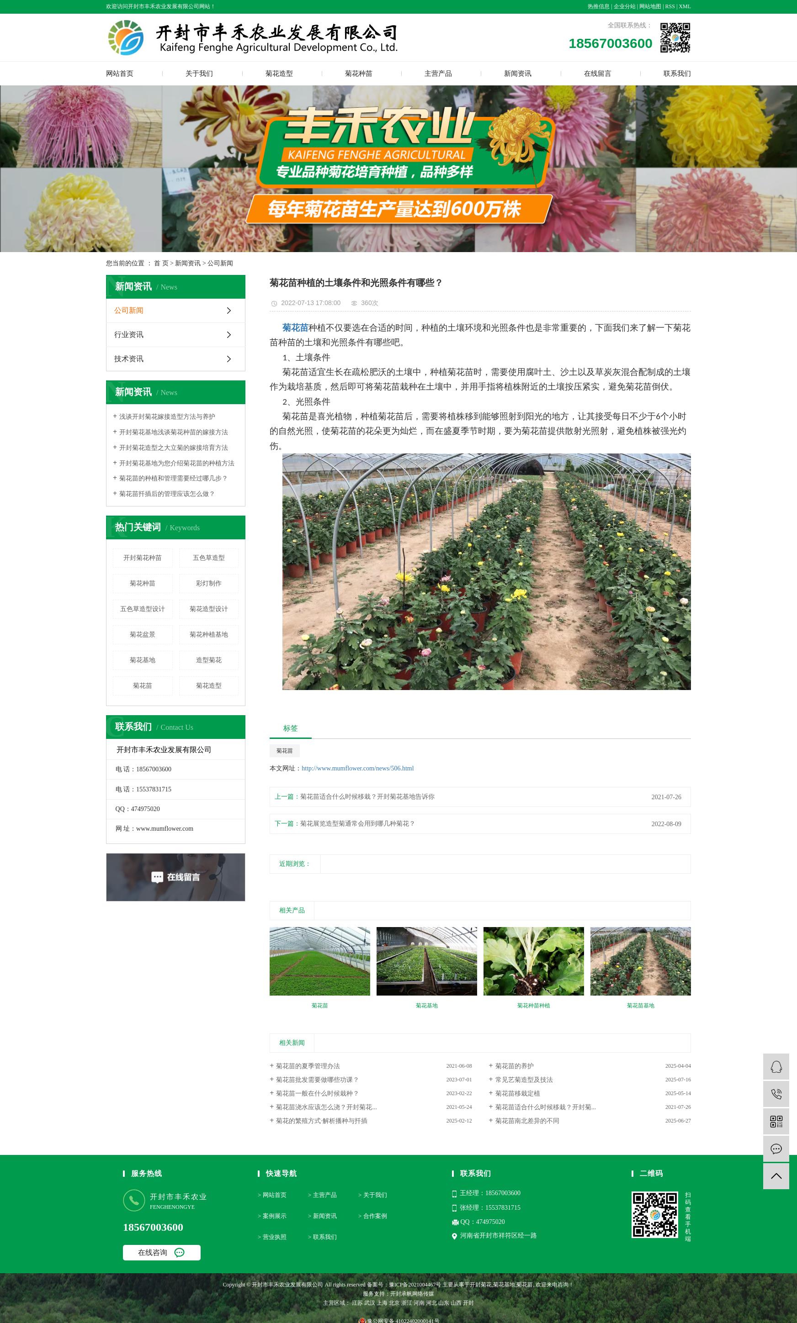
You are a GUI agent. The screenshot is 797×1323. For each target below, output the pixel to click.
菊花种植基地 (209, 634)
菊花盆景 (142, 634)
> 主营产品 (322, 1194)
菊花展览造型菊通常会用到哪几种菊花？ (357, 823)
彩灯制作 (209, 583)
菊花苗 (142, 685)
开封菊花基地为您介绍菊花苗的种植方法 (176, 463)
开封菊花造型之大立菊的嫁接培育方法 (173, 447)
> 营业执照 (272, 1236)
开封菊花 (481, 1284)
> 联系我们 (322, 1236)
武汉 (369, 1303)
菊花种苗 (358, 73)
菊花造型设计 (209, 609)
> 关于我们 (372, 1194)
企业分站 (625, 6)
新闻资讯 (517, 73)
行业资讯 (128, 334)
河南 (419, 1303)
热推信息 (599, 6)
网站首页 (119, 73)
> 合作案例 (372, 1215)
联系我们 (677, 73)
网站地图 (650, 6)
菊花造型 (279, 73)
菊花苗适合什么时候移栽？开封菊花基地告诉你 (367, 796)
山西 (456, 1303)
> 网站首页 (272, 1194)
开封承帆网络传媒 (412, 1294)
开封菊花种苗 (142, 557)
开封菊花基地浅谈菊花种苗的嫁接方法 (173, 432)
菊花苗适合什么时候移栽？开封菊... (545, 1107)
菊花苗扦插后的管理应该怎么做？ (167, 493)
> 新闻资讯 (322, 1215)
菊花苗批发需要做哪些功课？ (317, 1079)
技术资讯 (128, 359)
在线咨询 (152, 1252)
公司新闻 (220, 263)
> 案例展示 (272, 1215)
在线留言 (597, 73)
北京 (394, 1303)
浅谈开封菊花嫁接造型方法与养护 (167, 416)
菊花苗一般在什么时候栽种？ (317, 1093)
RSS (670, 6)
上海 (382, 1303)
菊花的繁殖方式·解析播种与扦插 (321, 1120)
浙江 (406, 1303)
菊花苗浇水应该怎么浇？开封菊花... (326, 1107)
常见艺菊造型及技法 (524, 1079)
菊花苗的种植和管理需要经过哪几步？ (173, 478)
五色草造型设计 (142, 609)
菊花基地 (142, 660)
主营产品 (438, 73)
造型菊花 (209, 660)
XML (685, 6)
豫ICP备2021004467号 (415, 1284)
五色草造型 (209, 557)
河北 (431, 1303)
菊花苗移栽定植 (517, 1093)
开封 (468, 1303)
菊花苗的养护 (514, 1066)
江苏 (357, 1303)
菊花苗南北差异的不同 (527, 1120)
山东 (443, 1303)
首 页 (161, 263)
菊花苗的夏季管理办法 (308, 1066)
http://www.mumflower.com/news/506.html (358, 768)
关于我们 (199, 73)
